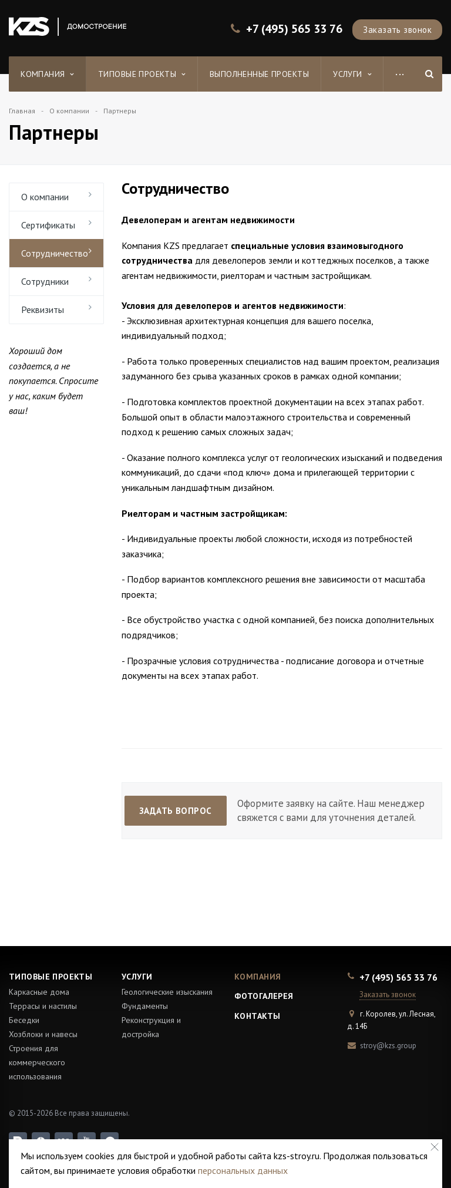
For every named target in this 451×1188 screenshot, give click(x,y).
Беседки (24, 1020)
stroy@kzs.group (388, 1046)
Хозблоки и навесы (43, 1034)
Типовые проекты (142, 74)
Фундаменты (145, 1006)
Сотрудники (45, 281)
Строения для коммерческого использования (37, 1062)
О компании (45, 197)
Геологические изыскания (167, 992)
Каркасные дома (39, 992)
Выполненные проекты (259, 74)
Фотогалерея (264, 996)
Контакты (257, 1016)
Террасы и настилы (43, 1006)
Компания (47, 74)
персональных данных (243, 1170)
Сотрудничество (54, 253)
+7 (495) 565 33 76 (294, 29)
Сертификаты (48, 225)
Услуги (352, 74)
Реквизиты (42, 309)
